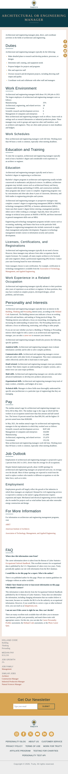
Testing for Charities (45, 751)
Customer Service (52, 742)
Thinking (16, 312)
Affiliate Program (20, 751)
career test (27, 335)
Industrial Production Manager (13, 682)
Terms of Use (32, 746)
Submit (46, 706)
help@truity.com (31, 606)
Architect (5, 676)
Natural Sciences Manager (11, 684)
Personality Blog (16, 742)
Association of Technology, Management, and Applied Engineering (30, 533)
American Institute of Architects (17, 529)
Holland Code (29, 623)
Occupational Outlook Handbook (18, 563)
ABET (8, 524)
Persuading (27, 312)
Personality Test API (34, 755)
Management (7, 669)
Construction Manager (10, 679)
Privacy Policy (14, 746)
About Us (34, 742)
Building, (9, 312)
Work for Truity (52, 746)
